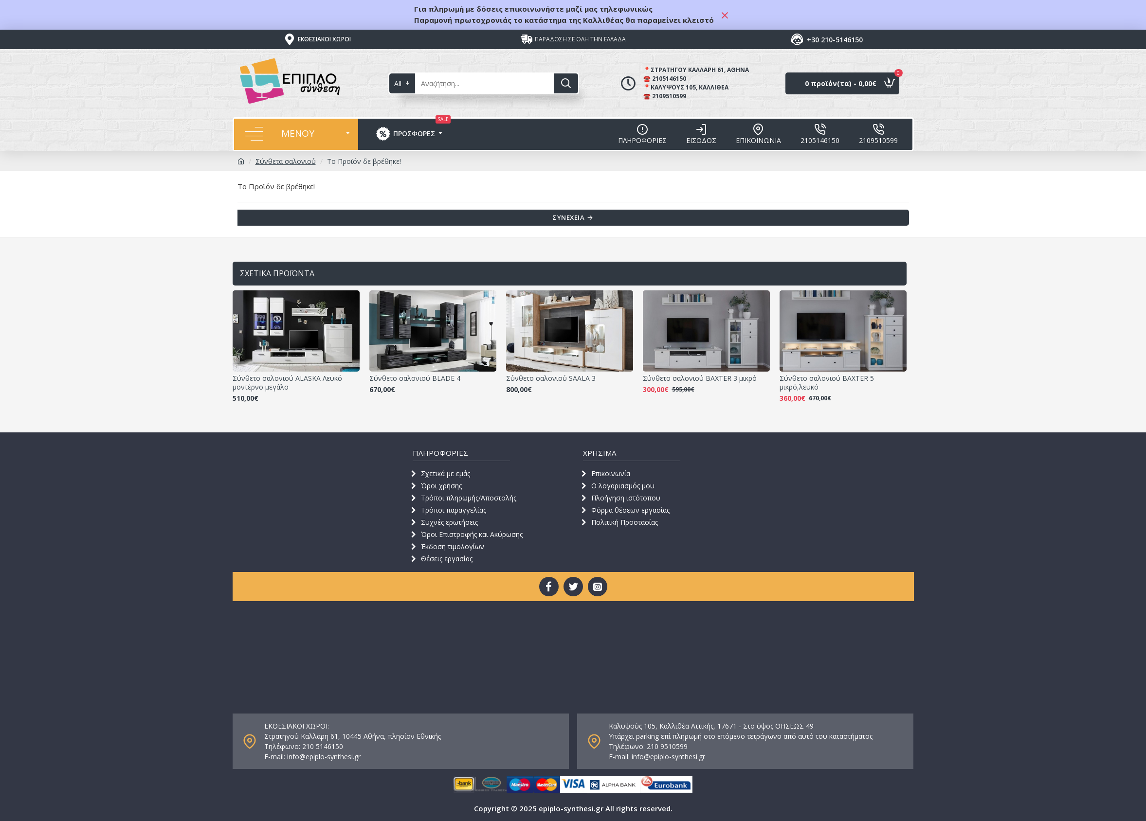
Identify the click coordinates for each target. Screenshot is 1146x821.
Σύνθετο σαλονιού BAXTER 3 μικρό (700, 378)
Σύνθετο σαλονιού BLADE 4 (414, 378)
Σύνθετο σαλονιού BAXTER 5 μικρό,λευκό (827, 383)
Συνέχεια (567, 218)
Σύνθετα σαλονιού (285, 161)
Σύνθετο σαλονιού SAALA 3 (551, 378)
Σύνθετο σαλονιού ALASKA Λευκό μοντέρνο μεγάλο (287, 383)
